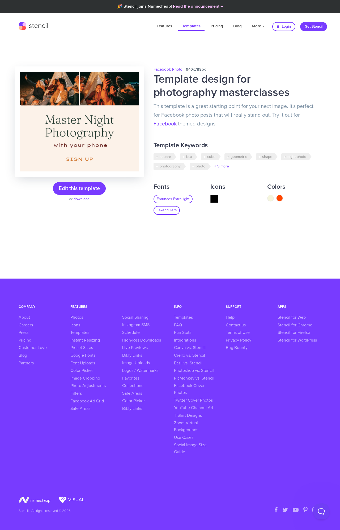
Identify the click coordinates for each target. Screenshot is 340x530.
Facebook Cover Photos (189, 389)
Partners (26, 363)
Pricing (217, 26)
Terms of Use (238, 332)
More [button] (258, 26)
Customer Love (33, 348)
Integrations (185, 340)
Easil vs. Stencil (188, 363)
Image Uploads (136, 363)
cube (211, 157)
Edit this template (79, 188)
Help (230, 317)
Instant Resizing (85, 340)
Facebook (165, 124)
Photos (76, 317)
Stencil (33, 25)
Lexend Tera (167, 210)
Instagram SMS (136, 325)
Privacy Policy (238, 340)
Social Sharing (135, 317)
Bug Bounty (237, 348)
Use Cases (183, 437)
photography (170, 166)
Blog (237, 26)
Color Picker (81, 370)
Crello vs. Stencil (189, 355)
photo (200, 166)
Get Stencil (313, 26)
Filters (76, 393)
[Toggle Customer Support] (321, 511)
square (165, 157)
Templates (191, 26)
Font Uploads (82, 363)
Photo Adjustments (88, 386)
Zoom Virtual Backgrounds (186, 426)
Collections (132, 386)
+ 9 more (221, 166)
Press (23, 332)
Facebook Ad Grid (87, 401)
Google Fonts (82, 355)
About (24, 317)
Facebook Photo (168, 69)
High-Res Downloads (141, 340)
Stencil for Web (292, 317)
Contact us (236, 325)
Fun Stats (182, 332)
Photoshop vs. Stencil (194, 370)
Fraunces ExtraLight (173, 199)
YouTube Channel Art (193, 408)
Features (164, 26)
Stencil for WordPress (297, 340)
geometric (239, 157)
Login (284, 26)
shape (267, 157)
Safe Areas (80, 408)
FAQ (178, 325)
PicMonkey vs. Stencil (194, 378)
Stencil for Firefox (294, 332)
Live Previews (135, 348)
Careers (26, 325)
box (189, 157)
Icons (75, 325)
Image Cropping (85, 378)
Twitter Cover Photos (193, 400)
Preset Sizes (81, 348)
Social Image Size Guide (190, 448)
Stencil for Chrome (295, 325)
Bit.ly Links (132, 355)
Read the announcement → (198, 6)
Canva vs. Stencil (190, 348)
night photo (296, 157)
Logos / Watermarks (140, 370)
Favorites (130, 378)
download (82, 199)
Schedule (131, 332)
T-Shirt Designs (188, 415)
